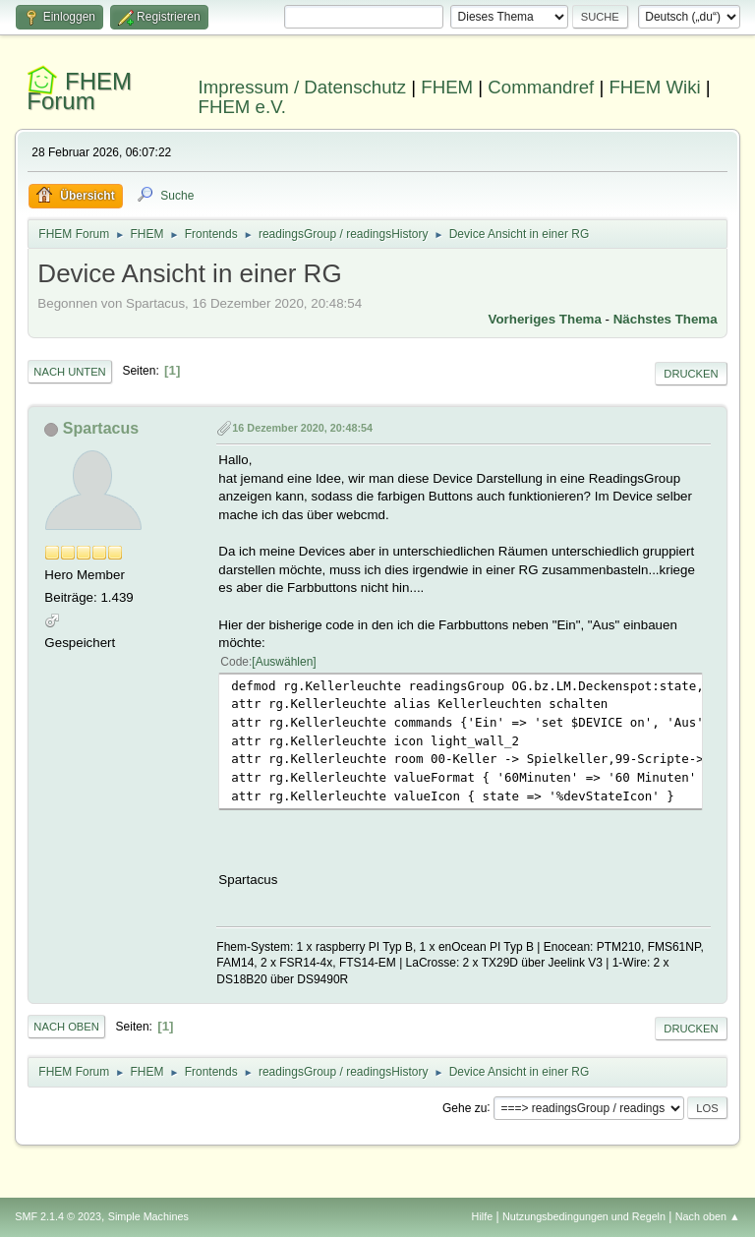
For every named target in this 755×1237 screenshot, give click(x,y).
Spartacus (101, 428)
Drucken (691, 374)
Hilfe (483, 1216)
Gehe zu (464, 1107)
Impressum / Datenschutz (303, 87)
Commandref (541, 87)
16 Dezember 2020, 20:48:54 (302, 428)
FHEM (447, 87)
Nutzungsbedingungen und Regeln (584, 1216)
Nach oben (66, 1026)
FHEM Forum (79, 91)
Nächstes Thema (665, 319)
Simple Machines (148, 1216)
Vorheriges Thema (545, 319)
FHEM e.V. (243, 106)
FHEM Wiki (654, 87)
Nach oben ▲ (707, 1216)
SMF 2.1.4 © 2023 (58, 1216)
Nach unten (69, 372)
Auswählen (285, 662)
